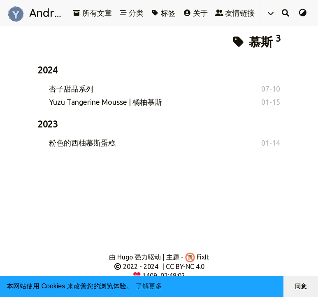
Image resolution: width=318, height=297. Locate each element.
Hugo (125, 257)
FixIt (197, 257)
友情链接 (235, 13)
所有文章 (92, 13)
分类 (131, 13)
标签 (163, 13)
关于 (195, 13)
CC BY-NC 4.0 (185, 266)
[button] (270, 13)
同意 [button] (300, 286)
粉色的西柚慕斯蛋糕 (82, 143)
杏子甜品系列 (71, 89)
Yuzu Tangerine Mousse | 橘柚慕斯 (105, 102)
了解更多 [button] (149, 286)
